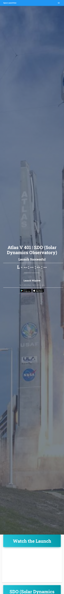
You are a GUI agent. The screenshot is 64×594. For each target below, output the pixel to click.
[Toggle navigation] (59, 3)
